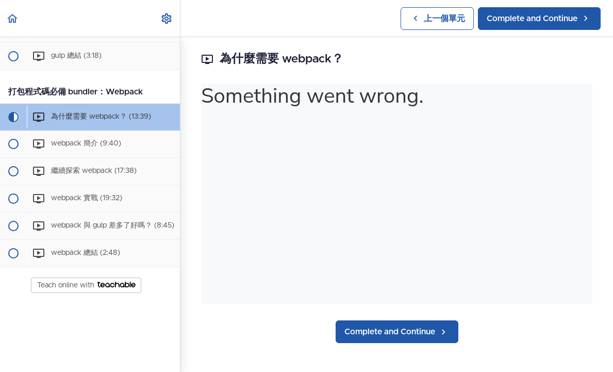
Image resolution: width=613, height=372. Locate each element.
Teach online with (86, 285)
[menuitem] (167, 18)
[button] (13, 18)
